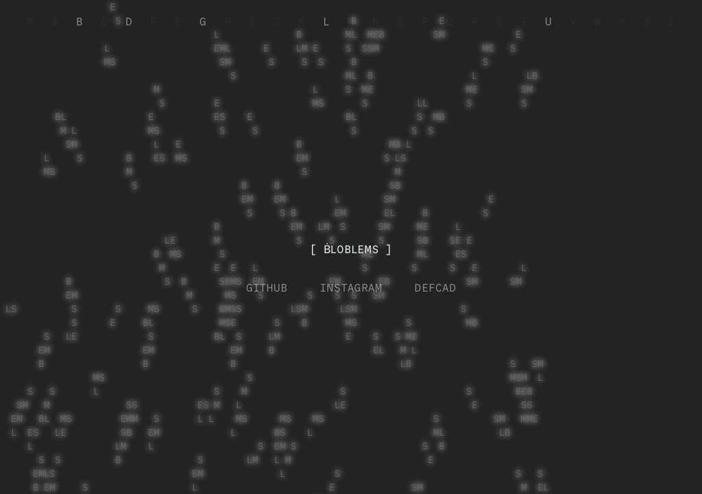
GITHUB (266, 288)
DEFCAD (435, 288)
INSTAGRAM (351, 288)
